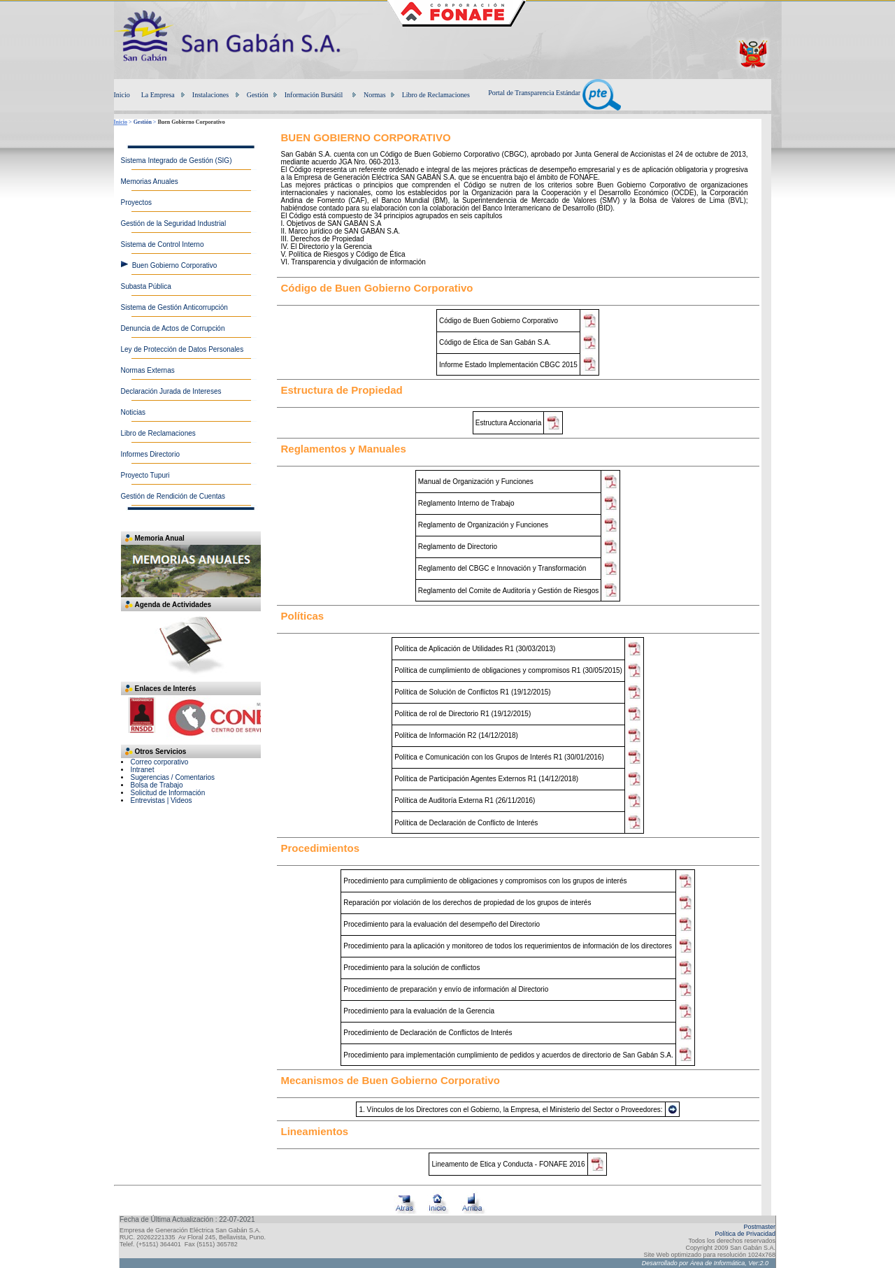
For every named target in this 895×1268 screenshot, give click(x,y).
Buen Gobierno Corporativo (174, 265)
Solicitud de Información (168, 793)
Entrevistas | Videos (161, 800)
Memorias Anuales (149, 181)
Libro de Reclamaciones (436, 95)
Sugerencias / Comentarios (173, 777)
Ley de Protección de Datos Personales (182, 349)
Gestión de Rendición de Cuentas (173, 496)
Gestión (257, 95)
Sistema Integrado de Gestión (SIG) (176, 160)
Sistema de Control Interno (162, 244)
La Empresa (158, 95)
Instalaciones (210, 95)
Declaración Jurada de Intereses (171, 391)
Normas (375, 95)
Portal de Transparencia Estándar (554, 93)
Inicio (122, 95)
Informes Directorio (150, 454)
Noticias (133, 412)
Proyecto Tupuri (145, 475)
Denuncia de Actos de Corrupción (173, 328)
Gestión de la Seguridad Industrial (174, 223)
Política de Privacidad (745, 1233)
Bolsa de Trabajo (157, 785)
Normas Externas (148, 370)
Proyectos (136, 202)
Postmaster (759, 1226)
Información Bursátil (314, 95)
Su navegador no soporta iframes (191, 719)
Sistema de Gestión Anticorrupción (174, 307)
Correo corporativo (160, 762)
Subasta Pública (146, 286)
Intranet (143, 770)
